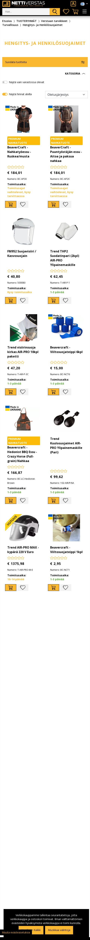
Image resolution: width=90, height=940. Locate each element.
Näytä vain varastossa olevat (26, 82)
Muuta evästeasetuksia (16, 932)
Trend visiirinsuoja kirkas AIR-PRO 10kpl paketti (23, 351)
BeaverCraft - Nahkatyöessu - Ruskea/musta (19, 151)
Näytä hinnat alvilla (20, 94)
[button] (45, 73)
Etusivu (7, 21)
